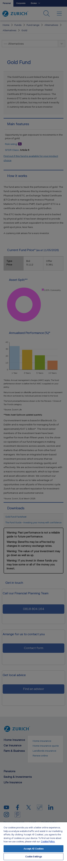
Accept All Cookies (33, 848)
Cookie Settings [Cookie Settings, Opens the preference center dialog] (33, 856)
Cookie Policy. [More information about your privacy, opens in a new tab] (48, 841)
